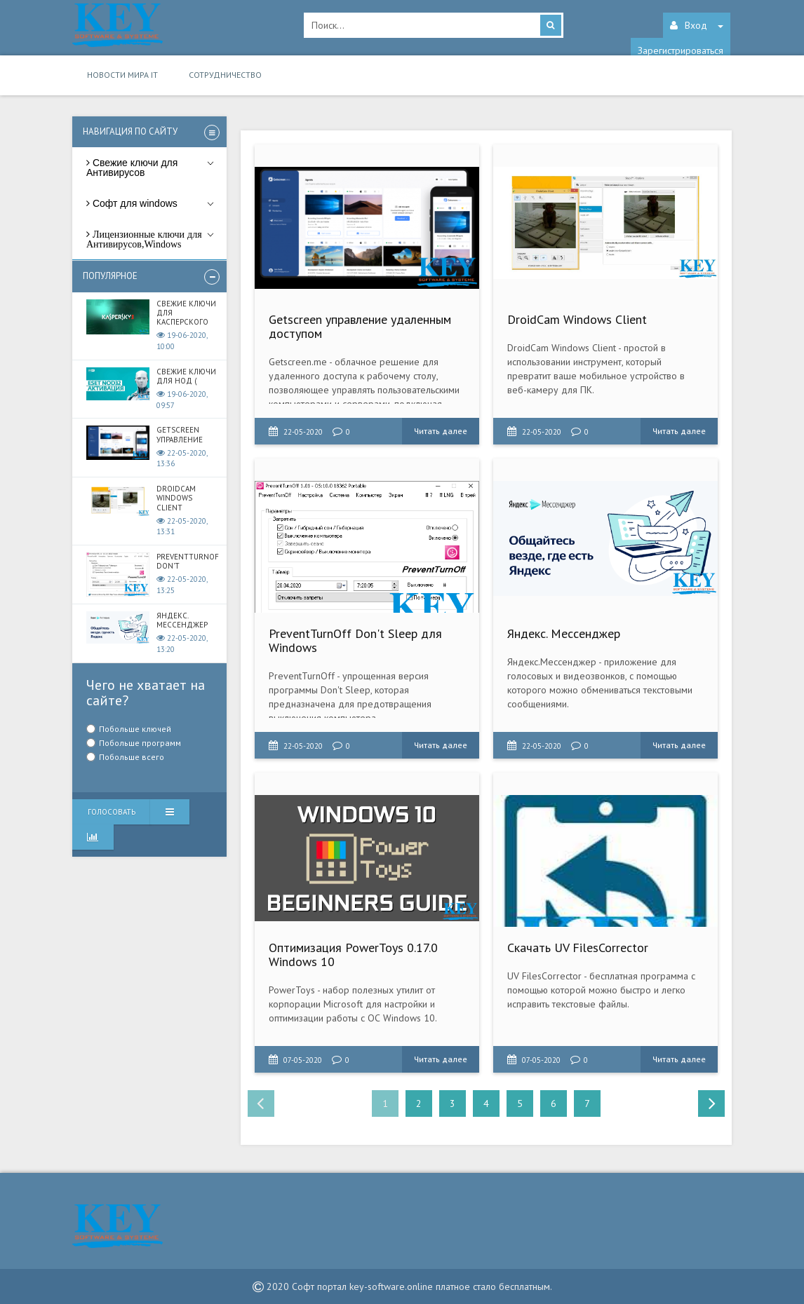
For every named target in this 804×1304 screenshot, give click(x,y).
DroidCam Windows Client (577, 319)
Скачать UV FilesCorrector (577, 947)
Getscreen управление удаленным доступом (360, 326)
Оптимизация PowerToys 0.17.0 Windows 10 (353, 954)
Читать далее (440, 431)
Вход (696, 25)
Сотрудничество (225, 74)
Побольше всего (131, 757)
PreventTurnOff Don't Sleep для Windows (355, 640)
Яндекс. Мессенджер (563, 633)
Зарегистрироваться (680, 50)
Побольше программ (140, 743)
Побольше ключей (135, 729)
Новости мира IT (122, 74)
